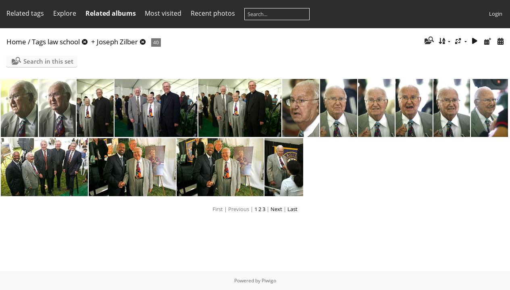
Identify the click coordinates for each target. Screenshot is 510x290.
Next (276, 209)
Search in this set (48, 61)
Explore (64, 13)
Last (292, 209)
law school (64, 41)
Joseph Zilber (117, 41)
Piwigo (269, 280)
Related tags (25, 13)
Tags (39, 41)
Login (495, 13)
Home (16, 41)
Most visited (163, 13)
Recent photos (213, 13)
